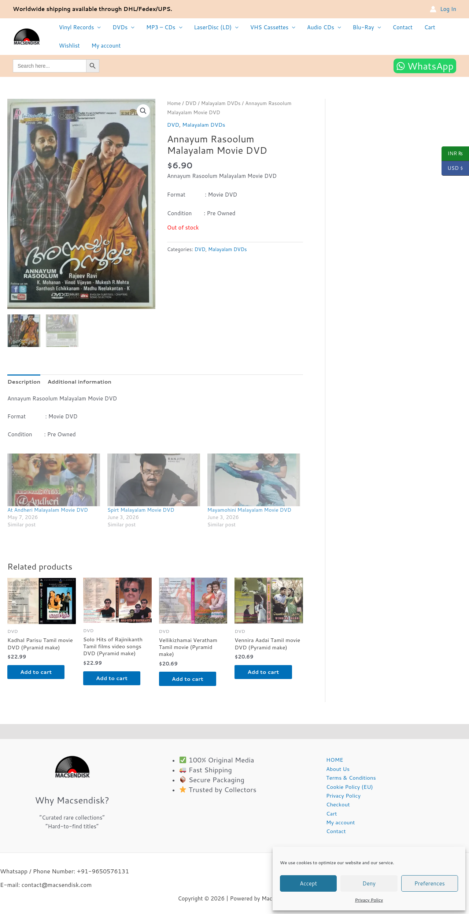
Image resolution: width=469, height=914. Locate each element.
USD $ (452, 168)
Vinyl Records (76, 27)
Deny (369, 883)
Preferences (429, 883)
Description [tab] (24, 382)
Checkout (337, 807)
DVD (191, 103)
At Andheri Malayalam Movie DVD (47, 511)
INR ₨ (452, 153)
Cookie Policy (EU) (349, 789)
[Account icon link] (443, 9)
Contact (398, 27)
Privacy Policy (369, 900)
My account (105, 45)
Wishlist (69, 45)
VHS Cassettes (266, 27)
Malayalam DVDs (222, 103)
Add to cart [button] (38, 673)
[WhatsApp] (425, 66)
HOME (333, 762)
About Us (337, 771)
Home (174, 103)
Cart (424, 27)
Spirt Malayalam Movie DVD (140, 511)
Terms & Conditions (350, 780)
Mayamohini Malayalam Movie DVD (249, 511)
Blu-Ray (359, 27)
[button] (143, 110)
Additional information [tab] (80, 382)
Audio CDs (317, 27)
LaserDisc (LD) (210, 27)
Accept (308, 883)
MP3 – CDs (159, 27)
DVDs (119, 27)
